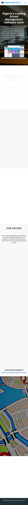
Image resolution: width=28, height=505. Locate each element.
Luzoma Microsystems (14, 502)
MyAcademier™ (11, 2)
